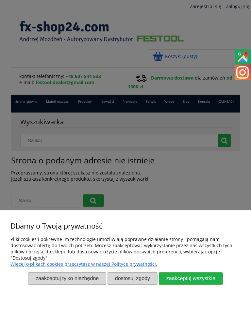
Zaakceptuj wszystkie (190, 278)
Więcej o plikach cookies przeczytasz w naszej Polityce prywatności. (83, 264)
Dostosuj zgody (132, 278)
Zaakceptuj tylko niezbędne (67, 278)
